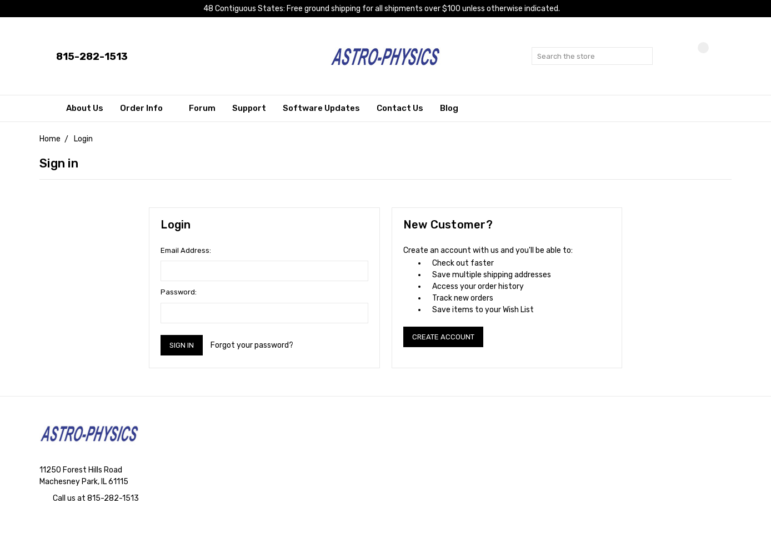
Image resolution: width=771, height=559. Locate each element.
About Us (84, 108)
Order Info (146, 108)
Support (249, 108)
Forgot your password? (252, 345)
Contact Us (400, 108)
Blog (449, 108)
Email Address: (186, 250)
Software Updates (321, 108)
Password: (179, 292)
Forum (202, 108)
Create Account (443, 337)
